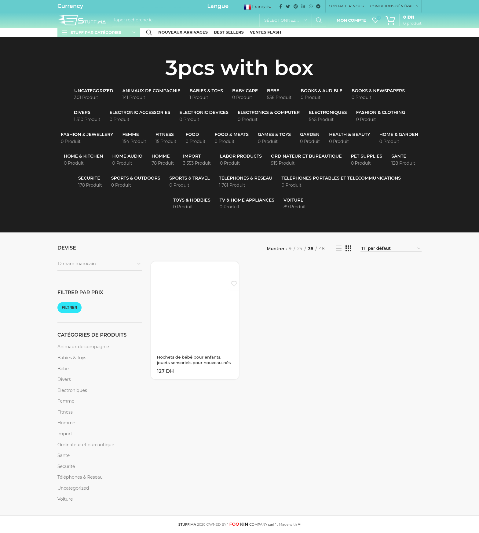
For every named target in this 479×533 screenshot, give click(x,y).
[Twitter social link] (288, 6)
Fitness (65, 412)
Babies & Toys (71, 357)
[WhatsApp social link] (310, 6)
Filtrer (69, 307)
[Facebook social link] (280, 6)
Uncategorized (73, 488)
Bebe (63, 368)
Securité (66, 466)
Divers (64, 379)
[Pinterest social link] (296, 6)
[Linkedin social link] (303, 6)
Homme (66, 422)
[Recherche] (219, 20)
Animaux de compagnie (83, 346)
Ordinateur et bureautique (85, 444)
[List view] (339, 248)
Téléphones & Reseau (80, 477)
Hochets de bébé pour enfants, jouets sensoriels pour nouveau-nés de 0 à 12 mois (191, 362)
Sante (63, 455)
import (64, 433)
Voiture (65, 499)
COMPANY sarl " (252, 524)
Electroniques (72, 390)
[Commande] (391, 249)
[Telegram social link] (318, 6)
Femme (65, 401)
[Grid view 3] (348, 248)
